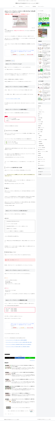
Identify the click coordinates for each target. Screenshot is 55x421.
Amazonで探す (22, 54)
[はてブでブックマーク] (20, 358)
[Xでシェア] (10, 358)
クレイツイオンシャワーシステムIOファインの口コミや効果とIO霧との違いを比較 (19, 342)
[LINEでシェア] (30, 358)
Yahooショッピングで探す (30, 54)
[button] (50, 10)
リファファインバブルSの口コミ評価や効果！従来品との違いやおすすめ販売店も (18, 344)
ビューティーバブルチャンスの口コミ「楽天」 (13, 98)
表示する (13, 60)
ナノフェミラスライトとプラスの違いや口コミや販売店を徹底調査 (16, 340)
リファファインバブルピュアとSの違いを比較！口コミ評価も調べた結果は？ (18, 346)
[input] (44, 11)
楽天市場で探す (14, 54)
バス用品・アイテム (7, 354)
